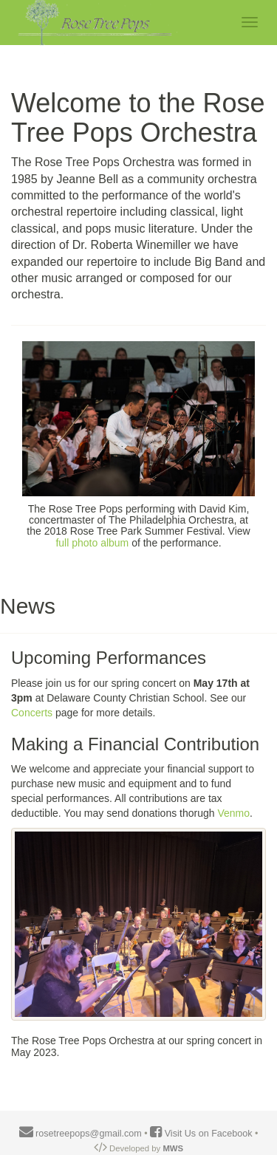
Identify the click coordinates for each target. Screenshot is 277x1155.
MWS (173, 1148)
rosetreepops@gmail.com (80, 1133)
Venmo (233, 813)
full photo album (92, 543)
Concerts (31, 713)
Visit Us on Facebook (202, 1133)
